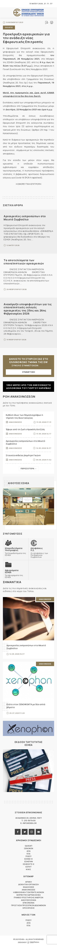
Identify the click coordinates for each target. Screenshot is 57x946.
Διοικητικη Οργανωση (28, 884)
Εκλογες (9, 27)
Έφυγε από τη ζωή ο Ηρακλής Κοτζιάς (25, 429)
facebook (18, 832)
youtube (38, 832)
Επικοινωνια (28, 903)
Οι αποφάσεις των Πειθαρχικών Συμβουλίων (41, 552)
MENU (5, 3)
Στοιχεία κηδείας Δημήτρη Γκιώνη (23, 455)
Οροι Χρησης (28, 908)
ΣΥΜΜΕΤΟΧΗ (28, 372)
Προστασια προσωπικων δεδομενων (28, 905)
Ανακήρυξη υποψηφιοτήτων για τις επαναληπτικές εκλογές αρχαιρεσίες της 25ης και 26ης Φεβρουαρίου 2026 (28, 308)
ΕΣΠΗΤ (29, 867)
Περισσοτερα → (29, 468)
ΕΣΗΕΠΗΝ (28, 861)
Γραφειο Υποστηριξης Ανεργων (28, 897)
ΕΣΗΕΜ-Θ (28, 859)
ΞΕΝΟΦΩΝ (28, 848)
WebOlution (33, 942)
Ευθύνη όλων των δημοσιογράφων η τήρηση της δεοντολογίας (24, 416)
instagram (32, 832)
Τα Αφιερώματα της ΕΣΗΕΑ (16, 573)
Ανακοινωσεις (15, 422)
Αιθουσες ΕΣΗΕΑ (18, 483)
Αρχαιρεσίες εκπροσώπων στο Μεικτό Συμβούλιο (25, 217)
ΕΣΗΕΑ (28, 12)
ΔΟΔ (28, 851)
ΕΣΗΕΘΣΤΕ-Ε (28, 864)
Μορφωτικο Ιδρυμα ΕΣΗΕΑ (29, 895)
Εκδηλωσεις (28, 887)
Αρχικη (28, 882)
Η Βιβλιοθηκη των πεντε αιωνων (28, 892)
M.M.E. (28, 869)
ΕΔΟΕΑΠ (28, 846)
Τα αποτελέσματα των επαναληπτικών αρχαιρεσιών (24, 261)
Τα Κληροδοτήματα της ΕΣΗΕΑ (16, 551)
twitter (25, 832)
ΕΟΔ (28, 853)
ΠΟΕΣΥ (28, 856)
